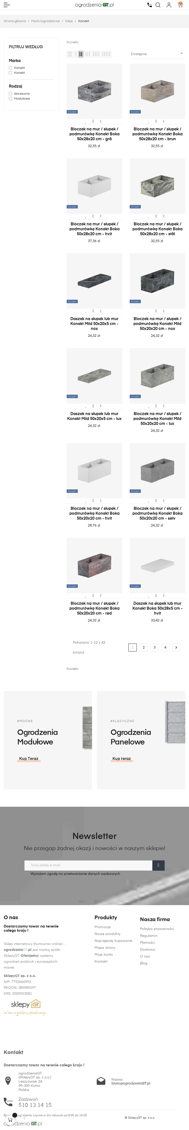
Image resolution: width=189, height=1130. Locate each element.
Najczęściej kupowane (113, 1008)
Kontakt (101, 1029)
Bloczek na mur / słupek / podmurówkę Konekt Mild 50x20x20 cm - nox (157, 324)
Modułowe (22, 98)
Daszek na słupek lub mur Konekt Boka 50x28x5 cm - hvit (157, 609)
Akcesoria (22, 93)
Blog (144, 1056)
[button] (160, 759)
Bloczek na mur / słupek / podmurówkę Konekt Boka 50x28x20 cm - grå (94, 134)
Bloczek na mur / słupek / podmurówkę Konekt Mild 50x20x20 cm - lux (157, 419)
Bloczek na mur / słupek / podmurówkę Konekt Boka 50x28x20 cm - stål (157, 229)
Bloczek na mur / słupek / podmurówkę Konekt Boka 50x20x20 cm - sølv (157, 514)
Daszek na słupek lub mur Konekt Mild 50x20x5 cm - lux (94, 416)
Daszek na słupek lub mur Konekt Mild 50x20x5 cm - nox (94, 324)
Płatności (147, 1036)
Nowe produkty (107, 1001)
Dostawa (147, 1043)
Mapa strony (104, 1015)
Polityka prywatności (157, 1022)
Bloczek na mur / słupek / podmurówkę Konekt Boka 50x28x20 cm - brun (157, 134)
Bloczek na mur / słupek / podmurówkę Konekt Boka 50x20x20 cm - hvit (94, 514)
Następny (176, 647)
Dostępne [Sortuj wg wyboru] (157, 53)
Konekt (19, 68)
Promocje (102, 994)
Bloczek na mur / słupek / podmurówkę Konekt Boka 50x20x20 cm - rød (94, 609)
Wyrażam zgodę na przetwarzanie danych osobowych (72, 874)
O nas (145, 1050)
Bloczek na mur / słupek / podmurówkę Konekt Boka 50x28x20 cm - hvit (94, 229)
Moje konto (103, 1022)
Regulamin (149, 1029)
